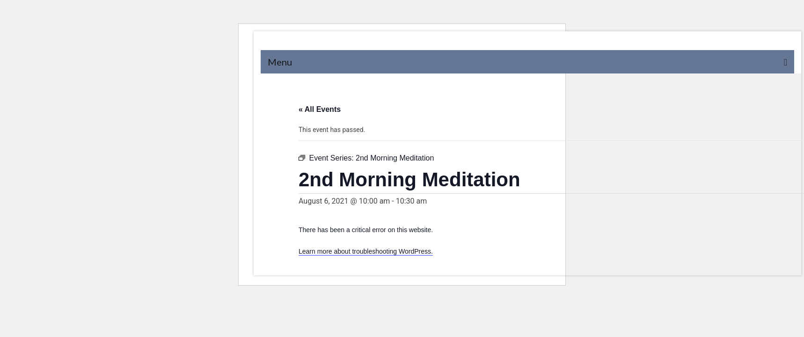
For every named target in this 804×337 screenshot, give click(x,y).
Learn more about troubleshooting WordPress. (366, 251)
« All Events (320, 109)
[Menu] (527, 61)
